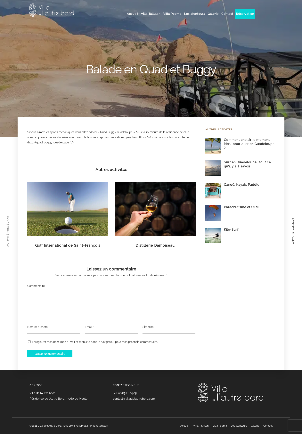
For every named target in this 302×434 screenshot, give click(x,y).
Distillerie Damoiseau (155, 245)
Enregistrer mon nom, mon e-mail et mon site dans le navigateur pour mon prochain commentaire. (95, 341)
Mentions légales (97, 425)
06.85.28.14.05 (127, 393)
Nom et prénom (37, 326)
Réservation (245, 14)
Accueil (132, 14)
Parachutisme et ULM (241, 207)
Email (88, 326)
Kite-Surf (231, 229)
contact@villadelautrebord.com (134, 398)
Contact (227, 14)
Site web (148, 326)
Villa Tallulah (150, 14)
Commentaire (36, 285)
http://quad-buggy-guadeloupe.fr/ (50, 142)
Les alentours (194, 14)
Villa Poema (172, 14)
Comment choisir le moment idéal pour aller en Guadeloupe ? (249, 144)
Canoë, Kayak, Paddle (241, 185)
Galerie (213, 14)
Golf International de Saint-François (67, 245)
